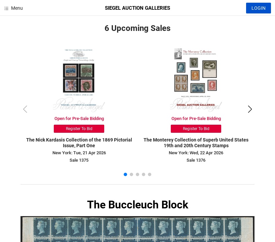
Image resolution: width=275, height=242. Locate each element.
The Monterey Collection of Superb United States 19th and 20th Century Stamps (196, 142)
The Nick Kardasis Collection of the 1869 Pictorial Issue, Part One (79, 142)
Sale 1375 (79, 160)
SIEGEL (137, 8)
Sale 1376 (196, 160)
